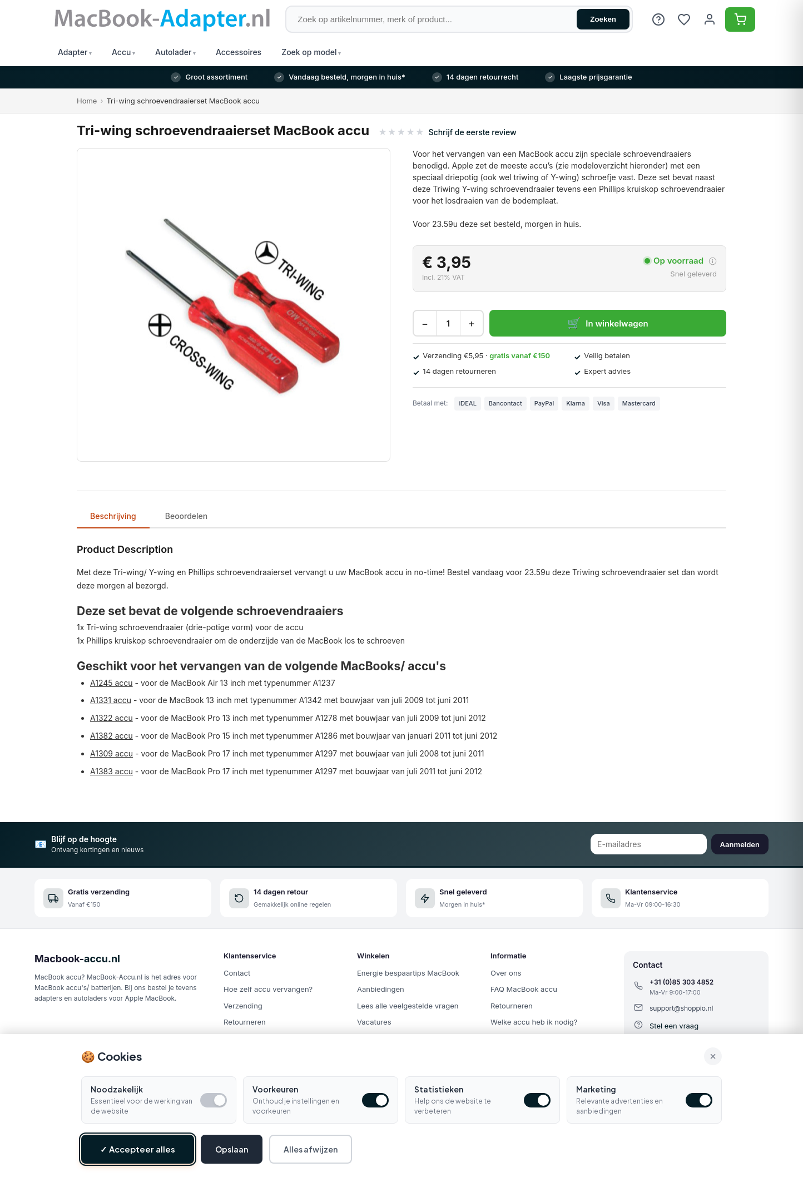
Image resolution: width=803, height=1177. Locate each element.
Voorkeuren (275, 1089)
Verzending (243, 1005)
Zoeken (603, 19)
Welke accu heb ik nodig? (533, 1021)
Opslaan (231, 1149)
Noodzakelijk (117, 1089)
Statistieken (438, 1089)
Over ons (505, 972)
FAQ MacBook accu (523, 989)
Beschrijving (113, 516)
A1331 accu (110, 700)
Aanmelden (740, 844)
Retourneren (245, 1021)
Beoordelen (186, 516)
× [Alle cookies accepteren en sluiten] (713, 1056)
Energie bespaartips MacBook (408, 972)
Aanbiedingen (380, 989)
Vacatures (374, 1021)
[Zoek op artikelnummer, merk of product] (459, 19)
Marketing (596, 1089)
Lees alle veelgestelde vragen (407, 1005)
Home (87, 100)
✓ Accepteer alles (137, 1149)
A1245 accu (111, 683)
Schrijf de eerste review (473, 132)
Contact (237, 972)
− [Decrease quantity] (425, 323)
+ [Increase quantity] (471, 323)
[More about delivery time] (712, 261)
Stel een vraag (674, 1025)
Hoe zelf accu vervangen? (268, 989)
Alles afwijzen (311, 1149)
